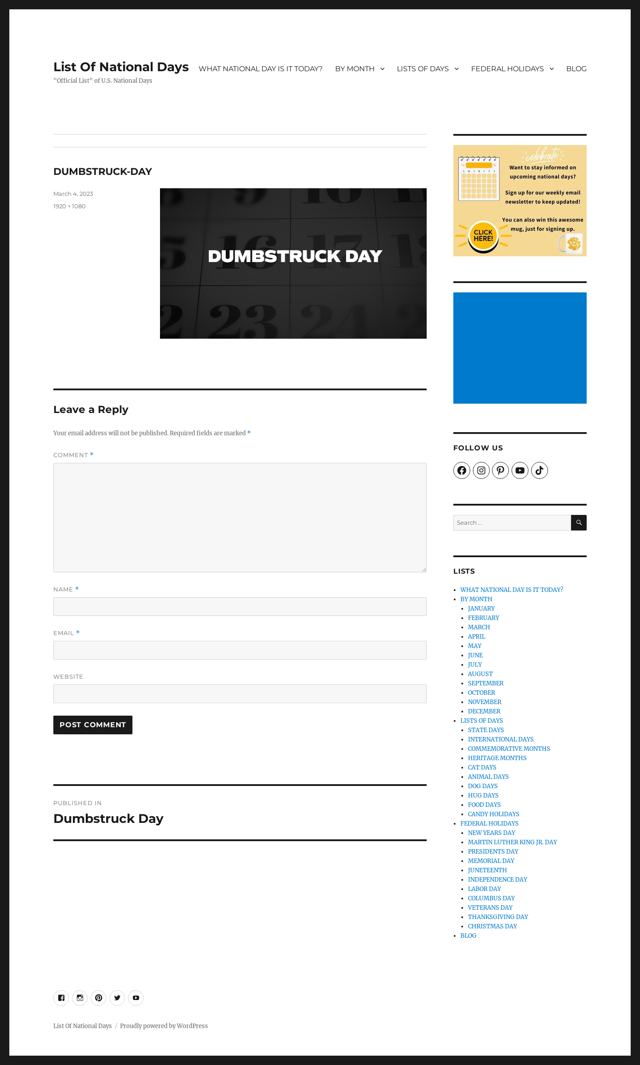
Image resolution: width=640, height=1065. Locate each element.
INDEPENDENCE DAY (497, 879)
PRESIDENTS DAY (493, 851)
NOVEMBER (484, 702)
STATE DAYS (486, 730)
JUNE (475, 655)
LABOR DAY (484, 889)
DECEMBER (484, 711)
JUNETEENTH (487, 870)
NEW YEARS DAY (491, 833)
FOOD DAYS (484, 805)
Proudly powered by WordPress (164, 1026)
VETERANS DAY (490, 907)
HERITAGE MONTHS (497, 758)
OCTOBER (481, 693)
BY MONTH (355, 69)
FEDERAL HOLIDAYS (507, 69)
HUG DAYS (483, 795)
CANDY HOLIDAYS (494, 814)
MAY (474, 646)
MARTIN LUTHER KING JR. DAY (512, 842)
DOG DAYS (483, 786)
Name (66, 589)
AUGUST (480, 674)
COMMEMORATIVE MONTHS (509, 749)
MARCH (479, 627)
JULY (475, 664)
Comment (73, 455)
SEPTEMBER (486, 683)
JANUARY (481, 608)
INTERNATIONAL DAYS (501, 739)
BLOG (576, 69)
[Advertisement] (521, 349)
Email (66, 633)
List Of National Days (121, 66)
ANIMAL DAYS (488, 777)
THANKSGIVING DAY (498, 917)
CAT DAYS (482, 767)
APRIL (476, 636)
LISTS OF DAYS (423, 69)
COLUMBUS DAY (491, 898)
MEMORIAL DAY (491, 861)
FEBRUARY (483, 618)
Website (68, 676)
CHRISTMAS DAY (492, 926)
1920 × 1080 (69, 206)
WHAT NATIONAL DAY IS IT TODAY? (261, 69)
